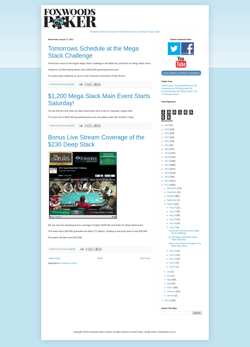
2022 (167, 141)
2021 (167, 145)
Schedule (94, 32)
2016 (167, 165)
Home (100, 258)
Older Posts (145, 258)
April (169, 283)
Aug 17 (172, 227)
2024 (167, 133)
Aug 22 (172, 207)
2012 (167, 181)
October (171, 196)
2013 (167, 177)
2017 (167, 161)
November (172, 192)
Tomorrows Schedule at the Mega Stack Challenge (184, 232)
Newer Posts (54, 258)
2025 (167, 129)
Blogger (172, 332)
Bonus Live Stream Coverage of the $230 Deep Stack (185, 244)
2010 (167, 300)
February (171, 291)
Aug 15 (172, 255)
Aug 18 (172, 223)
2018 (167, 157)
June (169, 276)
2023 (167, 137)
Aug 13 (172, 263)
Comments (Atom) (68, 263)
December (172, 188)
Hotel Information (126, 32)
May (169, 279)
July (169, 272)
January (171, 295)
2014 (167, 173)
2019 (167, 153)
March (170, 287)
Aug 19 (172, 219)
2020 (167, 149)
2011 (167, 185)
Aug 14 (172, 259)
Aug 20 (172, 215)
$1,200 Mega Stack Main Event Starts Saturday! (183, 238)
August (170, 204)
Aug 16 (172, 251)
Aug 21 (172, 211)
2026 (167, 125)
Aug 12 (172, 267)
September (172, 200)
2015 (167, 169)
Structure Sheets (108, 32)
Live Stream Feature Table (148, 32)
